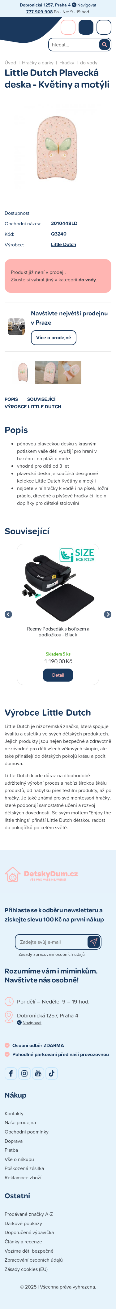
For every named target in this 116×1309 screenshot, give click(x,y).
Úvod (10, 62)
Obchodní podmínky (27, 1131)
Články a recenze (23, 1241)
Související (41, 399)
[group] (58, 614)
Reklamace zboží (23, 1177)
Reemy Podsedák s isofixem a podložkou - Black (58, 631)
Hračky (66, 62)
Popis (11, 399)
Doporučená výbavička (29, 1232)
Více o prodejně (53, 337)
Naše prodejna (20, 1122)
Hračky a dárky (38, 62)
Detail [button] (58, 675)
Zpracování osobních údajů (34, 1259)
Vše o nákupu (19, 1159)
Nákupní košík (86, 27)
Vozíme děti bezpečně (29, 1250)
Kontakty (14, 1113)
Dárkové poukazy (23, 1223)
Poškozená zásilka (24, 1168)
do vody (88, 62)
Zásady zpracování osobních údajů (52, 954)
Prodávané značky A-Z (29, 1214)
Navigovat (86, 4)
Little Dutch (63, 244)
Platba (11, 1149)
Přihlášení (68, 27)
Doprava (14, 1141)
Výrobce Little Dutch (33, 406)
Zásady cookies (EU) (26, 1269)
